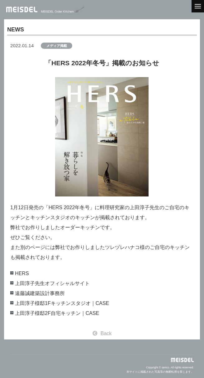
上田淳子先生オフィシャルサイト (52, 283)
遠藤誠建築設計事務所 (40, 293)
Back (102, 333)
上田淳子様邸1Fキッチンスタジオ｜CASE (62, 303)
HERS (22, 273)
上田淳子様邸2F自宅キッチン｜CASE (57, 313)
